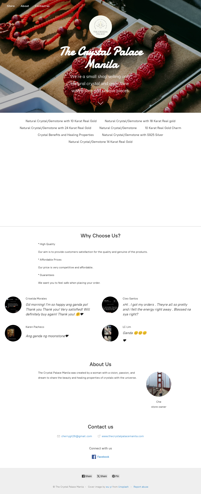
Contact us (42, 6)
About (25, 6)
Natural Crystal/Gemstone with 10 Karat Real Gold (61, 121)
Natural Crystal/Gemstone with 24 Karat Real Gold (55, 128)
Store (11, 6)
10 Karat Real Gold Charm (163, 128)
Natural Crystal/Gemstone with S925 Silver (132, 135)
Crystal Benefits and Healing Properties (66, 135)
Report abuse (141, 486)
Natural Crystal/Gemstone (118, 128)
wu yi (109, 486)
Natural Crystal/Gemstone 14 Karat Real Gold (100, 142)
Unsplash (123, 486)
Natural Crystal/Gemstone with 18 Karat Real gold (140, 121)
